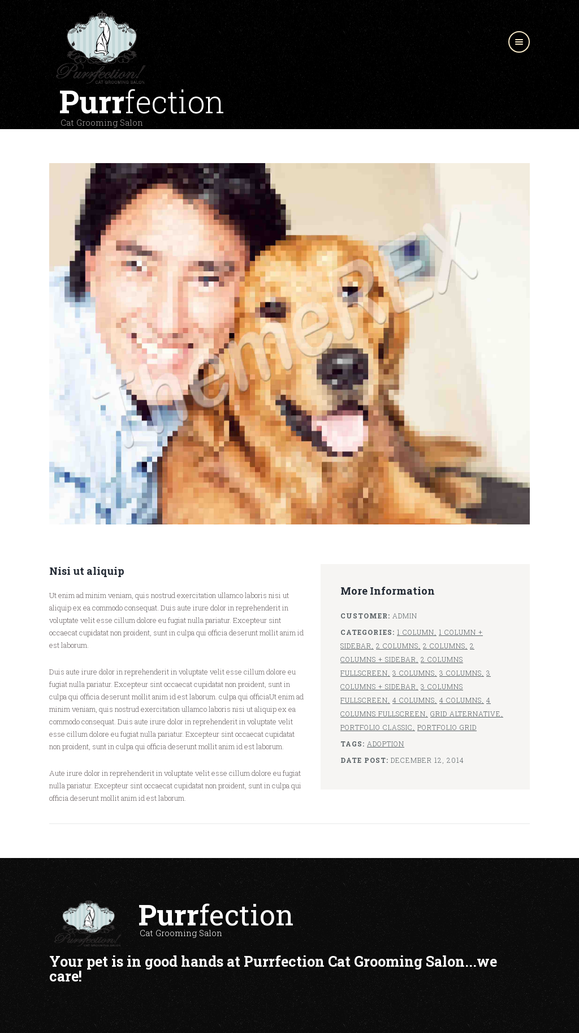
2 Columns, (398, 645)
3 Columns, (414, 672)
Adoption (385, 743)
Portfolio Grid (447, 727)
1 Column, (417, 632)
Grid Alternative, (466, 713)
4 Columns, (414, 700)
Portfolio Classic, (377, 727)
